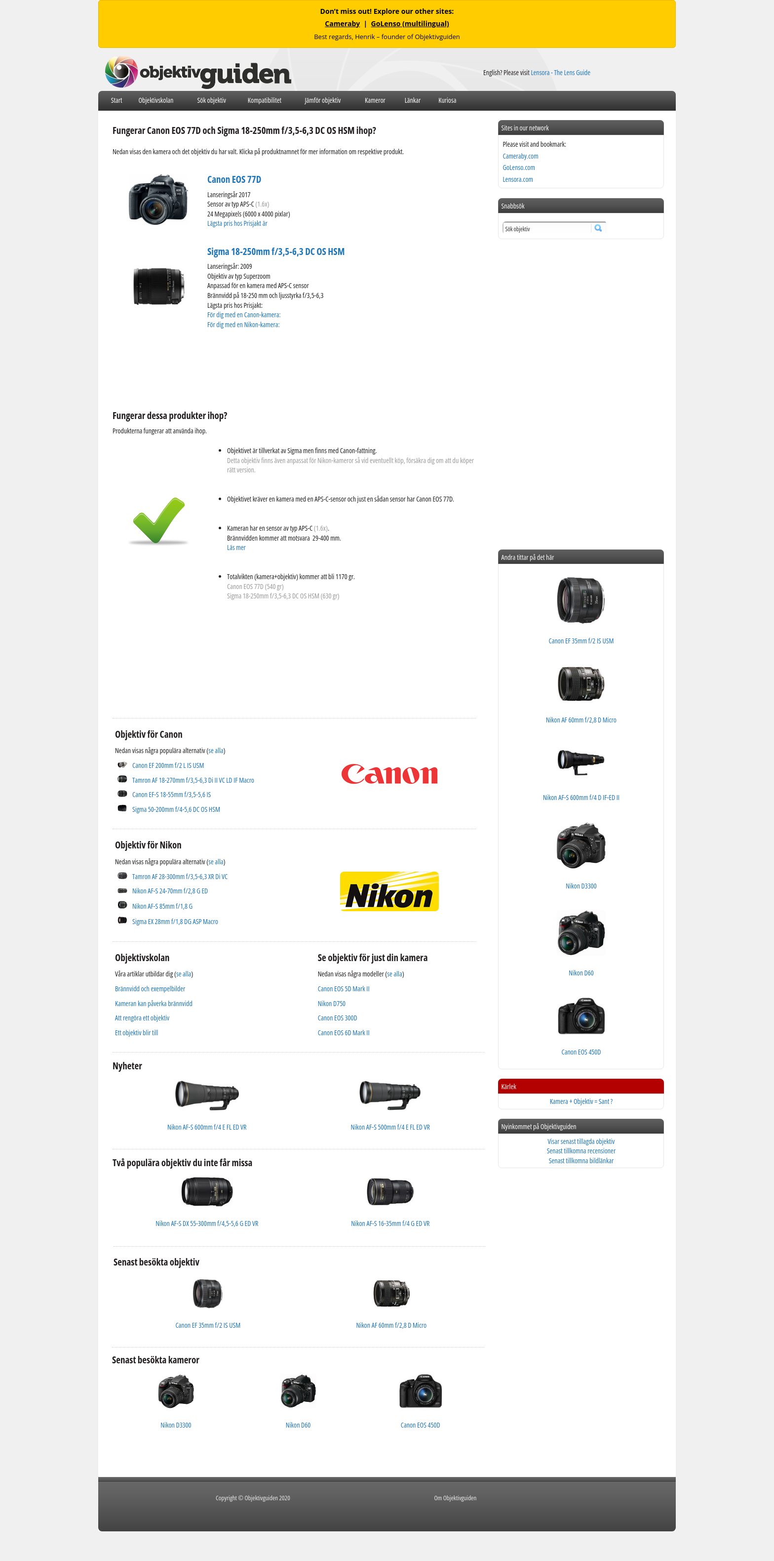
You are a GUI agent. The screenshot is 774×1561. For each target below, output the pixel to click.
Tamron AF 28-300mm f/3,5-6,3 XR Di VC (180, 876)
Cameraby (342, 23)
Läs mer (236, 547)
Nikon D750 (332, 1003)
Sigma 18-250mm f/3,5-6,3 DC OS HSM (276, 251)
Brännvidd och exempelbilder (150, 988)
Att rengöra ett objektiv (142, 1017)
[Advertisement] (292, 368)
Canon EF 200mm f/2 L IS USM (168, 765)
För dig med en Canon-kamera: (244, 314)
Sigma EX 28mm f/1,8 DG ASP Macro (175, 921)
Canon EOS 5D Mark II (344, 988)
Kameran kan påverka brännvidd (154, 1003)
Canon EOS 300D (337, 1017)
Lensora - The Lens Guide (560, 72)
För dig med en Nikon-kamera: (244, 324)
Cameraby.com (520, 156)
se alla (215, 750)
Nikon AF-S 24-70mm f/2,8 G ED (170, 890)
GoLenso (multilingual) (410, 23)
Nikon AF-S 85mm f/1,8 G (162, 906)
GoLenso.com (519, 167)
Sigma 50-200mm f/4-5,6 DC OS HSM (176, 809)
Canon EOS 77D (234, 179)
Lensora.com (518, 179)
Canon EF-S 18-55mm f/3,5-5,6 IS (171, 794)
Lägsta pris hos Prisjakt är (238, 223)
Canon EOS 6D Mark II (344, 1032)
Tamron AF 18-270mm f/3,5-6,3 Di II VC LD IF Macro (193, 780)
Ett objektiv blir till (136, 1032)
